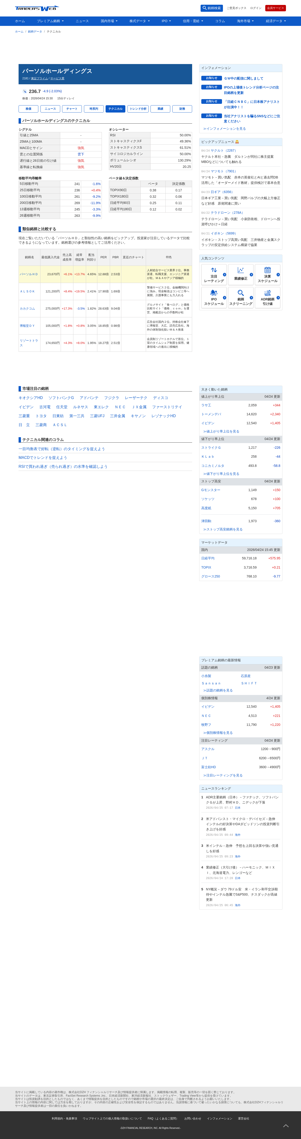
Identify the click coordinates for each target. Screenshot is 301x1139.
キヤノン (138, 416)
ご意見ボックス (236, 8)
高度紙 (206, 508)
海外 (238, 834)
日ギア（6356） (222, 192)
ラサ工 (206, 405)
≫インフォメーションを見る (224, 128)
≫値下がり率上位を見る (221, 474)
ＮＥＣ (120, 407)
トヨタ (41, 416)
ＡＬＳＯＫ (27, 291)
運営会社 (243, 1118)
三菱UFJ (97, 416)
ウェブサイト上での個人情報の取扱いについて (112, 1118)
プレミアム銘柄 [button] (49, 21)
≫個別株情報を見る (218, 733)
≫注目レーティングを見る (223, 775)
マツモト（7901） (224, 171)
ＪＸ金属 (139, 407)
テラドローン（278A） (228, 212)
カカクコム (27, 308)
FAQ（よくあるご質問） (163, 1118)
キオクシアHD (31, 398)
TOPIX (206, 567)
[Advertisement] (150, 47)
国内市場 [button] (108, 21)
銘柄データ (35, 31)
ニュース (82, 21)
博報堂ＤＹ (27, 325)
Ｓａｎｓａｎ (211, 683)
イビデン (26, 407)
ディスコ (160, 398)
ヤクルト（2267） (224, 150)
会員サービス (275, 8)
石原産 (246, 676)
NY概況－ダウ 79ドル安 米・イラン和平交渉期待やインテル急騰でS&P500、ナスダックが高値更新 (242, 894)
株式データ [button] (138, 21)
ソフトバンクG (61, 398)
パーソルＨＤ (29, 274)
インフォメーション (219, 1118)
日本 (238, 807)
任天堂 (61, 407)
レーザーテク (136, 398)
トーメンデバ (211, 414)
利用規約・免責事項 (64, 1118)
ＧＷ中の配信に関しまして (243, 78)
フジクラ (111, 398)
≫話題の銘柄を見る (218, 690)
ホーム (20, 21)
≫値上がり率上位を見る (221, 431)
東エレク (101, 407)
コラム (220, 21)
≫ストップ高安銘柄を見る (223, 529)
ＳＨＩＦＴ (249, 683)
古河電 (45, 407)
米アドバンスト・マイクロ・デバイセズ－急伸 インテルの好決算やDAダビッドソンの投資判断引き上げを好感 (243, 824)
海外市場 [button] (244, 21)
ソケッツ (207, 499)
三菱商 (41, 425)
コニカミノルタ (212, 466)
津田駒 (206, 521)
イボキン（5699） (224, 233)
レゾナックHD (163, 416)
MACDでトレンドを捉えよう (43, 458)
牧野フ (206, 725)
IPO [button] (165, 21)
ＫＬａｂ (207, 456)
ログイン (255, 8)
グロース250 (210, 576)
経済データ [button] (274, 21)
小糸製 (206, 676)
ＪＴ (204, 758)
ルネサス (80, 407)
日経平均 (207, 558)
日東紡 (58, 416)
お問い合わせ (192, 1118)
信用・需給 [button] (191, 21)
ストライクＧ (211, 447)
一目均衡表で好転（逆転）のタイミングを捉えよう (62, 449)
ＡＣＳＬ (59, 425)
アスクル (207, 749)
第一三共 (76, 416)
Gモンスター (210, 490)
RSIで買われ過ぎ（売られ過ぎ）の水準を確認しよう (63, 466)
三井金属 (117, 416)
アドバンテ (89, 398)
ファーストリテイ (167, 407)
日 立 (24, 425)
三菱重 (24, 416)
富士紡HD (208, 767)
